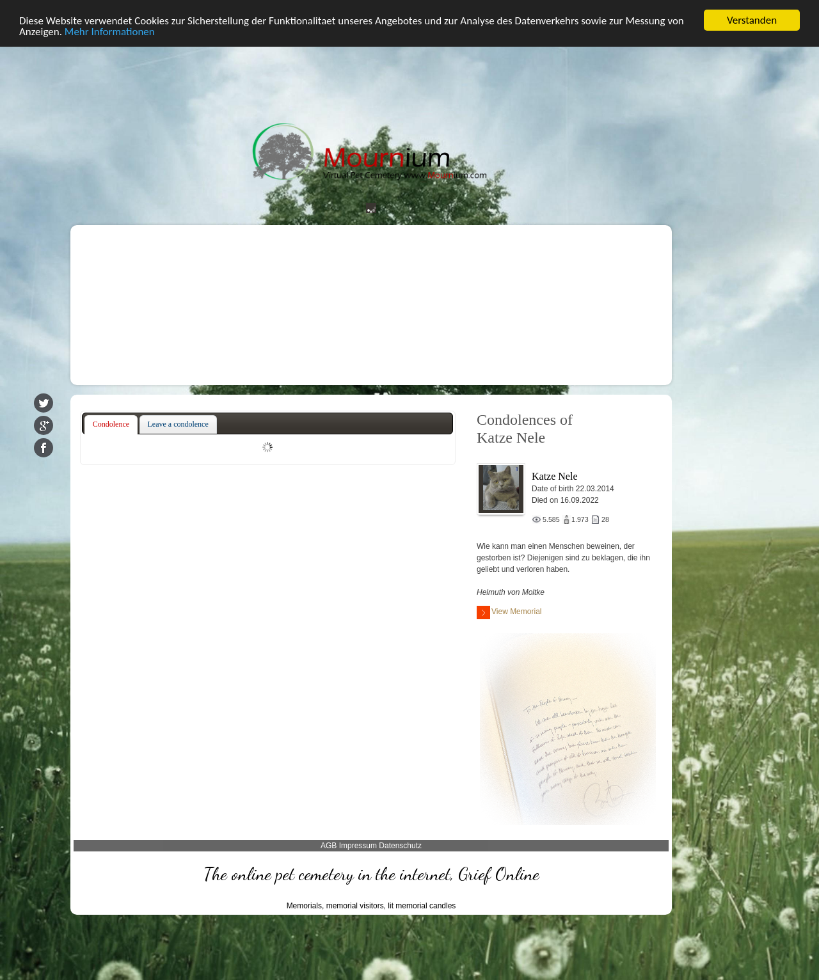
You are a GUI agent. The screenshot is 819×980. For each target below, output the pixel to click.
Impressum (358, 845)
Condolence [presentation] (111, 424)
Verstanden (752, 20)
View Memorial (509, 612)
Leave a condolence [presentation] (178, 424)
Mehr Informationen (110, 31)
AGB (329, 845)
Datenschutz (400, 845)
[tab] (111, 424)
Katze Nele (555, 476)
